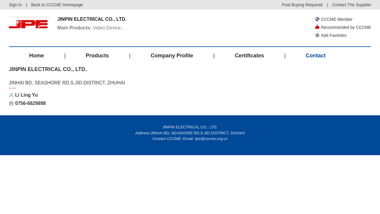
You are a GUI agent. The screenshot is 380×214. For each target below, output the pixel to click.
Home (36, 56)
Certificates (249, 56)
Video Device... (91, 27)
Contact (316, 56)
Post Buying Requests (302, 4)
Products (97, 56)
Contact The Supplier (351, 4)
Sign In (15, 4)
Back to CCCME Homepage (57, 4)
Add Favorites (330, 35)
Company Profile (172, 56)
